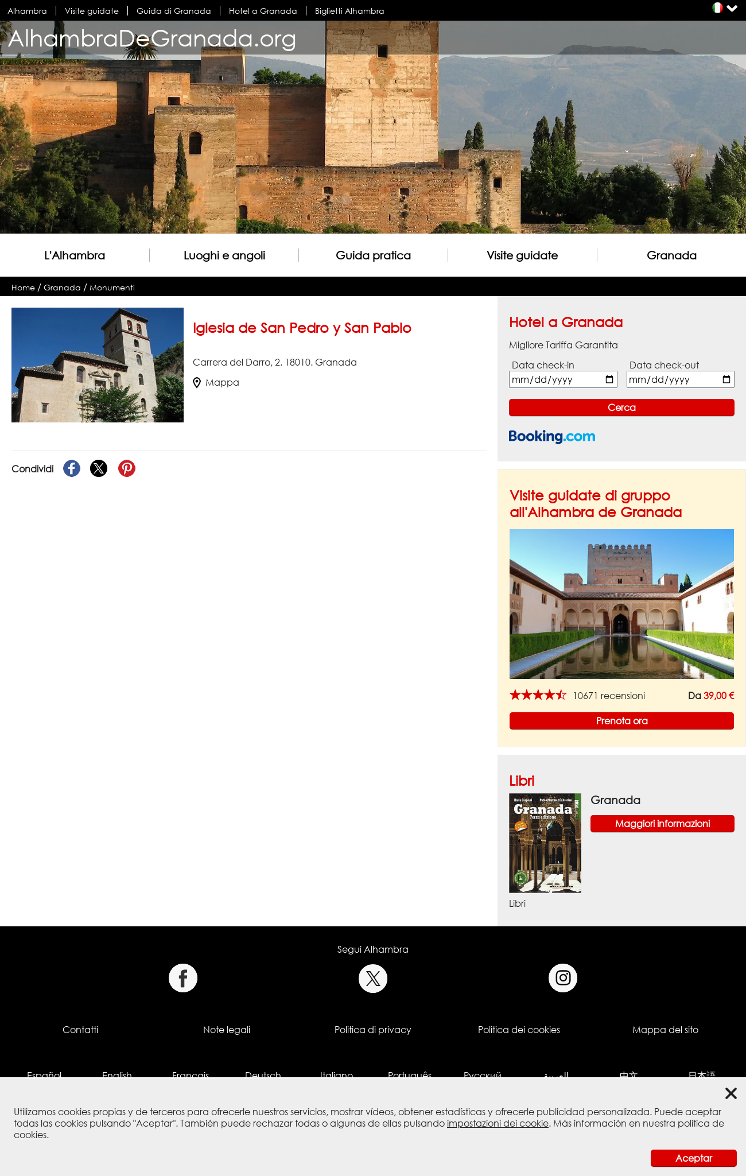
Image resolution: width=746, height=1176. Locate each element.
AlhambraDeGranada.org (152, 38)
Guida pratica (373, 255)
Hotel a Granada (263, 10)
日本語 (702, 1075)
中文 (629, 1075)
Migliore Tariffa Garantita (563, 345)
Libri (521, 780)
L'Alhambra (74, 255)
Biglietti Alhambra (349, 10)
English (117, 1075)
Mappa (216, 382)
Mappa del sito (665, 1029)
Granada (672, 255)
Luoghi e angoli (224, 255)
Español (44, 1075)
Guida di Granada (174, 10)
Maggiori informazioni (662, 823)
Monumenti (112, 287)
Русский (483, 1075)
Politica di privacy (373, 1029)
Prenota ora (622, 721)
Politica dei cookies (519, 1029)
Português (410, 1075)
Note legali (226, 1029)
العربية (556, 1075)
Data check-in (543, 365)
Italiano (336, 1075)
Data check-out (664, 365)
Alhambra (27, 10)
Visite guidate (92, 10)
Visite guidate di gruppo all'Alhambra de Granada (596, 503)
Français (190, 1075)
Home (23, 287)
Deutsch (263, 1075)
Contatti (80, 1029)
